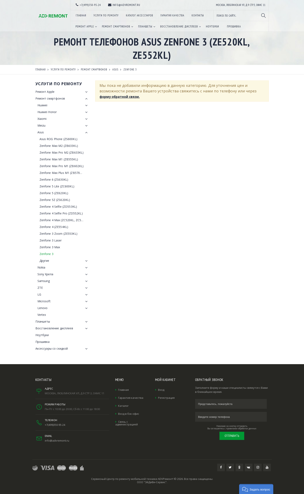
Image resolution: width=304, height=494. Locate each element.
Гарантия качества (130, 398)
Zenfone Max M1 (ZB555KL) (59, 159)
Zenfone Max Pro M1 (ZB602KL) (62, 166)
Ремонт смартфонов (62, 98)
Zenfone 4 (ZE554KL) (54, 227)
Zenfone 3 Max (50, 247)
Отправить (232, 436)
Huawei (63, 105)
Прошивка (42, 342)
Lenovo (63, 308)
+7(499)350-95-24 (55, 425)
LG (63, 294)
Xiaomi (63, 119)
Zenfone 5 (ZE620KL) (54, 193)
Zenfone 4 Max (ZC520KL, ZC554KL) (64, 220)
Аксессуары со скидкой (62, 348)
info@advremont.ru (57, 440)
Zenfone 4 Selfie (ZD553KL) (58, 206)
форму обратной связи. (119, 96)
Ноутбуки (42, 335)
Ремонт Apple (62, 92)
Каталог (123, 406)
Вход (161, 390)
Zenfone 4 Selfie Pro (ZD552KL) (61, 213)
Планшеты (62, 321)
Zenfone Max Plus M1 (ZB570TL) (62, 173)
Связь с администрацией (126, 423)
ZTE (63, 288)
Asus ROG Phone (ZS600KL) (58, 139)
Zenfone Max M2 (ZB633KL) (59, 146)
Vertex (41, 315)
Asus (63, 132)
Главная (123, 390)
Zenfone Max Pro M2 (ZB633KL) (62, 152)
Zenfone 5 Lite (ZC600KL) (57, 186)
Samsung (63, 281)
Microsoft (63, 301)
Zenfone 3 (46, 254)
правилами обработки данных (241, 428)
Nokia (63, 267)
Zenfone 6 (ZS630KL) (54, 179)
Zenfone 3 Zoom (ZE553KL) (58, 234)
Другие (64, 261)
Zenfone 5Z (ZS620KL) (55, 200)
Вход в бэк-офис (128, 414)
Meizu (63, 125)
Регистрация (166, 398)
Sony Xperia (63, 274)
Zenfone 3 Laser (51, 240)
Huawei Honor (63, 112)
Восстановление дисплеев (62, 328)
